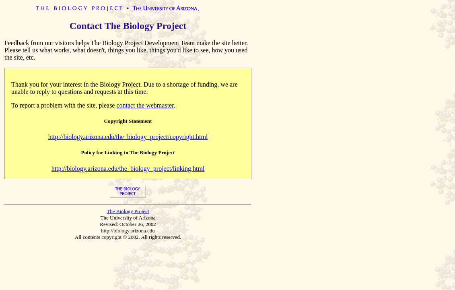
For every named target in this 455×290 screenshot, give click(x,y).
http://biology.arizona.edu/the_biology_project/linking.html (128, 168)
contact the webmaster (144, 105)
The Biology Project (128, 211)
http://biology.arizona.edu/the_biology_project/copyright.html (128, 136)
